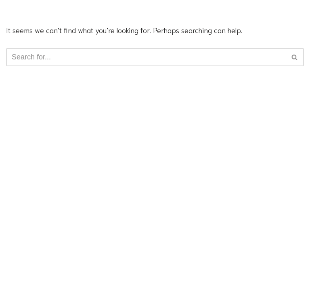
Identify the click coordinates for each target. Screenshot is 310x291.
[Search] (146, 57)
